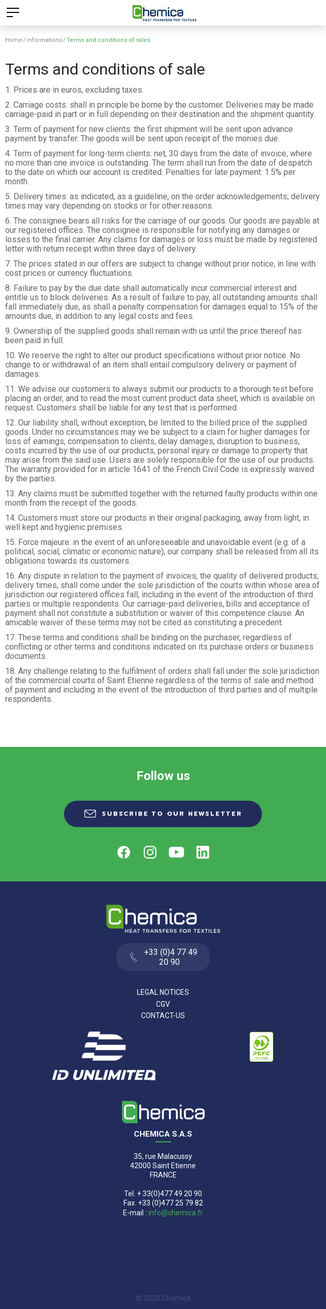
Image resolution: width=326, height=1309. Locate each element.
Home (13, 40)
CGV (163, 1004)
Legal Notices (163, 992)
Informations (44, 40)
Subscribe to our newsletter (172, 813)
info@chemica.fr (175, 1213)
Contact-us (163, 1015)
